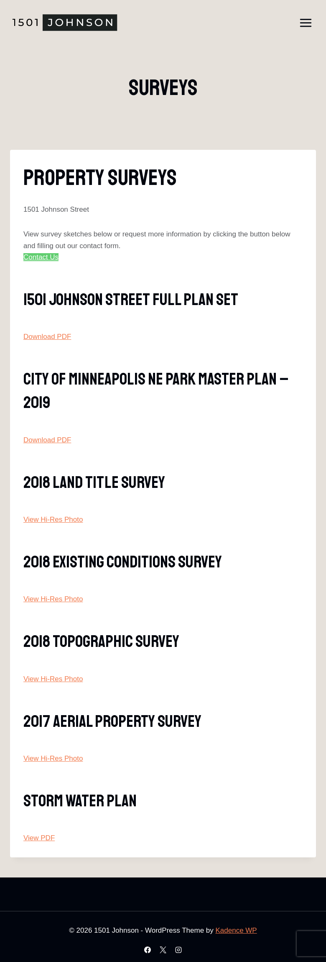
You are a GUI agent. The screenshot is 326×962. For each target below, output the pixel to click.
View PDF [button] (39, 837)
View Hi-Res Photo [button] (53, 519)
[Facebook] (147, 949)
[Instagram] (178, 949)
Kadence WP (236, 930)
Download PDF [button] (47, 336)
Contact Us (41, 256)
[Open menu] (305, 22)
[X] (163, 949)
